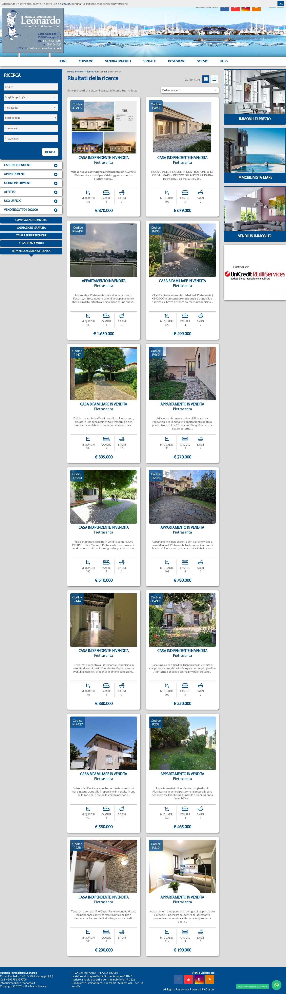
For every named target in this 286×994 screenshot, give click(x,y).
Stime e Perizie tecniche (31, 235)
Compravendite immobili (31, 220)
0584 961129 (54, 44)
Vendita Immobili (118, 61)
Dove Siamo (176, 61)
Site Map (30, 986)
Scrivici (202, 61)
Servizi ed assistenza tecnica (31, 252)
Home (62, 61)
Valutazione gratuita (31, 227)
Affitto (31, 192)
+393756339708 (52, 41)
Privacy (42, 986)
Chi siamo (86, 61)
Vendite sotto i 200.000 (31, 210)
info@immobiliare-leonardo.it (44, 48)
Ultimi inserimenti (31, 183)
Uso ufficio (31, 201)
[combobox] (31, 97)
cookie (66, 3)
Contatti (149, 61)
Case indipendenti (31, 166)
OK (280, 3)
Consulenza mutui (31, 243)
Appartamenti (31, 174)
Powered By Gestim (202, 989)
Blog (224, 61)
